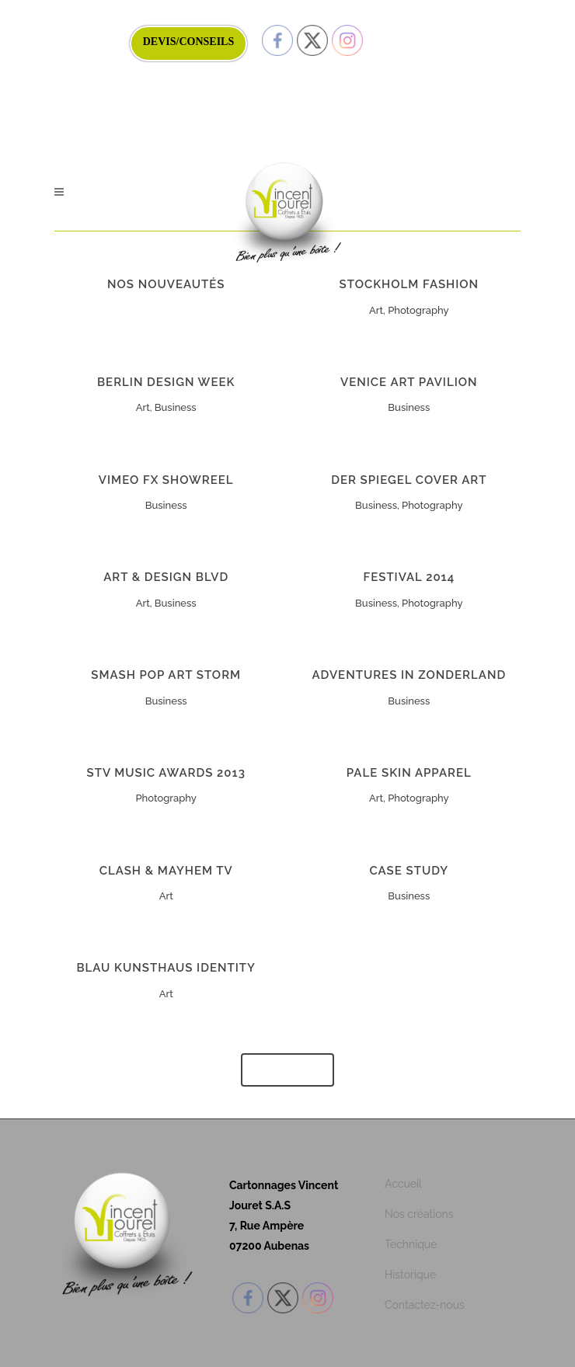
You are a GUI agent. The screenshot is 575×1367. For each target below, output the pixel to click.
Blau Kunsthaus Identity (165, 968)
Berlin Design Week (166, 382)
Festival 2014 (409, 577)
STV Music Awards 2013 (166, 773)
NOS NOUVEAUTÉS (166, 284)
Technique (411, 1244)
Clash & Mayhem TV (166, 871)
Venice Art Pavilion (409, 382)
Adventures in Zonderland (409, 675)
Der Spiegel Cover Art (408, 480)
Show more (287, 1070)
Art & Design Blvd (165, 577)
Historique (410, 1274)
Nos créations (419, 1214)
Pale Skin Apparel (409, 773)
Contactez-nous (425, 1305)
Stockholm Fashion (409, 284)
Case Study (408, 871)
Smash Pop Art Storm (166, 675)
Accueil (403, 1183)
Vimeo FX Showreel (166, 480)
